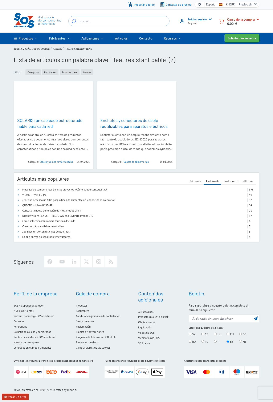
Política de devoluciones (90, 332)
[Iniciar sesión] (182, 22)
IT (217, 342)
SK (192, 334)
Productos (81, 305)
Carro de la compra (241, 19)
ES (230, 342)
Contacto (19, 321)
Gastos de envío (85, 321)
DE (242, 334)
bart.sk (73, 390)
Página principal (41, 48)
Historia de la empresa (26, 342)
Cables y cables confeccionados (56, 161)
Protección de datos (87, 342)
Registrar (192, 23)
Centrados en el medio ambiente (32, 347)
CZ (204, 334)
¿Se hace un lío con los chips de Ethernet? (46, 231)
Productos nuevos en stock (153, 317)
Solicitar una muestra (242, 38)
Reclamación (83, 326)
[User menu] (209, 19)
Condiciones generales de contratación (98, 316)
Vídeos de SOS (146, 333)
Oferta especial (146, 322)
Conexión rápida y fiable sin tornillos (43, 226)
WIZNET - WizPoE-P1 (34, 195)
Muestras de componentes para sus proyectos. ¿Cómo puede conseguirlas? (64, 189)
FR (242, 342)
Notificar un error (15, 397)
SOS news (144, 343)
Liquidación (144, 327)
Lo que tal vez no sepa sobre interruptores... (47, 237)
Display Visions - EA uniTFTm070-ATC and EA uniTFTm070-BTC (57, 216)
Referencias (20, 326)
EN (230, 334)
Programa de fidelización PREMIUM (96, 337)
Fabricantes (82, 311)
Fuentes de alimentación (136, 161)
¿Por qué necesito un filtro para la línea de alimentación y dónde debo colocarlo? (68, 200)
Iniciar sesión (197, 19)
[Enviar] (256, 318)
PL (204, 342)
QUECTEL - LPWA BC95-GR (37, 205)
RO (192, 342)
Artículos (57, 48)
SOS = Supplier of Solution (29, 305)
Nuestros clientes (23, 311)
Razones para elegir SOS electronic (34, 316)
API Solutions (146, 311)
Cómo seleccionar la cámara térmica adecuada (48, 221)
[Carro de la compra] (221, 21)
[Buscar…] (74, 21)
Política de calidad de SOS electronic (35, 337)
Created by (60, 390)
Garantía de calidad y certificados (32, 332)
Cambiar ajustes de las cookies (93, 347)
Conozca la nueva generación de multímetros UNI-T (51, 210)
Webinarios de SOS (149, 338)
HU (217, 334)
